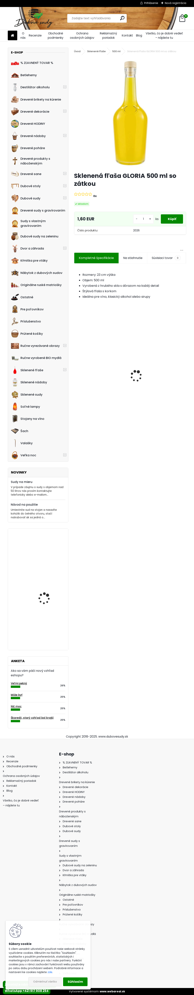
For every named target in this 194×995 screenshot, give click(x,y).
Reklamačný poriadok (108, 35)
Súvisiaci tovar (166, 258)
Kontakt (127, 35)
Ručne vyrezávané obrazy (35, 346)
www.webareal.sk (112, 991)
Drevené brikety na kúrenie (36, 99)
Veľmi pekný (19, 683)
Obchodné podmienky (55, 35)
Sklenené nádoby (29, 382)
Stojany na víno (27, 419)
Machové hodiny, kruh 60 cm (47, 548)
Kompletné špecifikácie (96, 258)
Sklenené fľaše (27, 370)
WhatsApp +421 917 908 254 (26, 991)
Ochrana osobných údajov (82, 35)
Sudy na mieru (21, 482)
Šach (19, 431)
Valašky (22, 443)
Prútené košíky (27, 334)
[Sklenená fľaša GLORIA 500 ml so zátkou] (130, 113)
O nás (23, 35)
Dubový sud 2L (145, 386)
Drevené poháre (28, 148)
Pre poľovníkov (27, 309)
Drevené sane (26, 174)
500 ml (116, 51)
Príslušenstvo (26, 321)
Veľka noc (23, 455)
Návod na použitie (24, 505)
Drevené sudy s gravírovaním (38, 210)
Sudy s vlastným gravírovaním (28, 223)
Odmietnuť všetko (45, 981)
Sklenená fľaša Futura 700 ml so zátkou (101, 383)
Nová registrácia (175, 3)
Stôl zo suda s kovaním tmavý (48, 623)
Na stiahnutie (132, 258)
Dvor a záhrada (27, 249)
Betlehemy (24, 75)
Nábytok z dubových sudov (36, 273)
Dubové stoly (26, 186)
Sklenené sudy (26, 394)
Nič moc (16, 706)
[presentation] (76, 369)
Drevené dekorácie (30, 111)
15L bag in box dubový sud (47, 585)
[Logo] (34, 18)
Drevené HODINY (28, 124)
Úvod (77, 51)
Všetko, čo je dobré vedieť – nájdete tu (164, 35)
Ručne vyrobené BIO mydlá (36, 358)
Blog (139, 35)
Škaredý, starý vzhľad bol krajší (32, 718)
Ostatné (22, 297)
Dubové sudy (25, 198)
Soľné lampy (25, 407)
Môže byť (16, 695)
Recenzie (35, 35)
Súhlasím (75, 982)
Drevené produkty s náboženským (30, 161)
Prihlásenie (151, 3)
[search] (122, 18)
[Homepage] (12, 35)
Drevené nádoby (28, 136)
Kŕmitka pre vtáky (29, 261)
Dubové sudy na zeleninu (34, 236)
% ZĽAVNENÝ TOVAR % (32, 63)
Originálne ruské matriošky (36, 285)
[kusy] (142, 219)
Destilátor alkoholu (30, 87)
